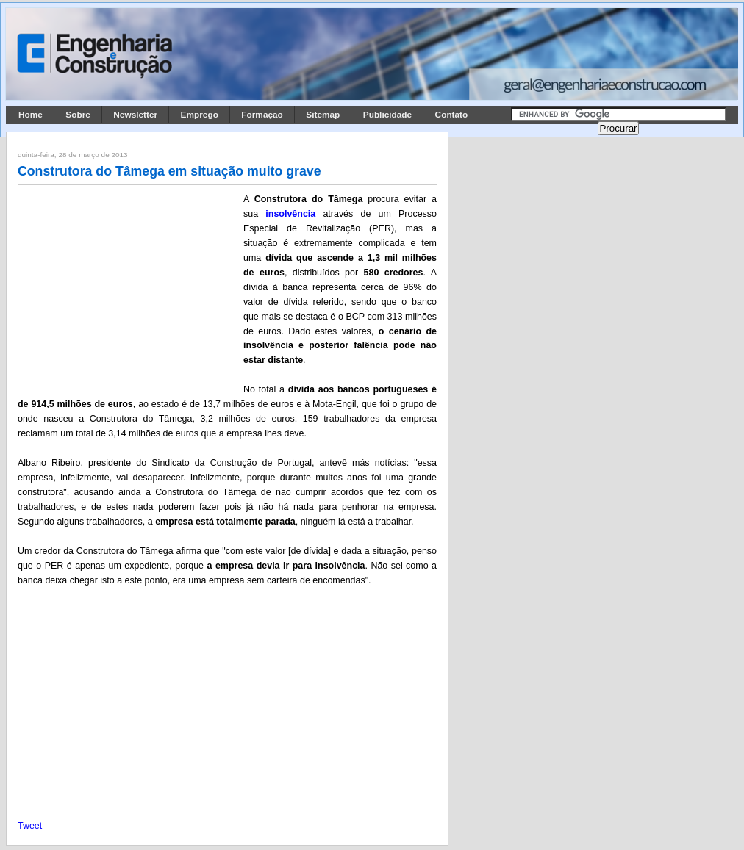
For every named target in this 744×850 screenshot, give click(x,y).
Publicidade (387, 114)
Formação (262, 114)
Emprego (199, 114)
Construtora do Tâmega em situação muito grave (169, 171)
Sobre (77, 114)
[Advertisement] (128, 289)
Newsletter (135, 114)
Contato (451, 114)
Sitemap (323, 114)
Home (30, 114)
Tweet (30, 826)
